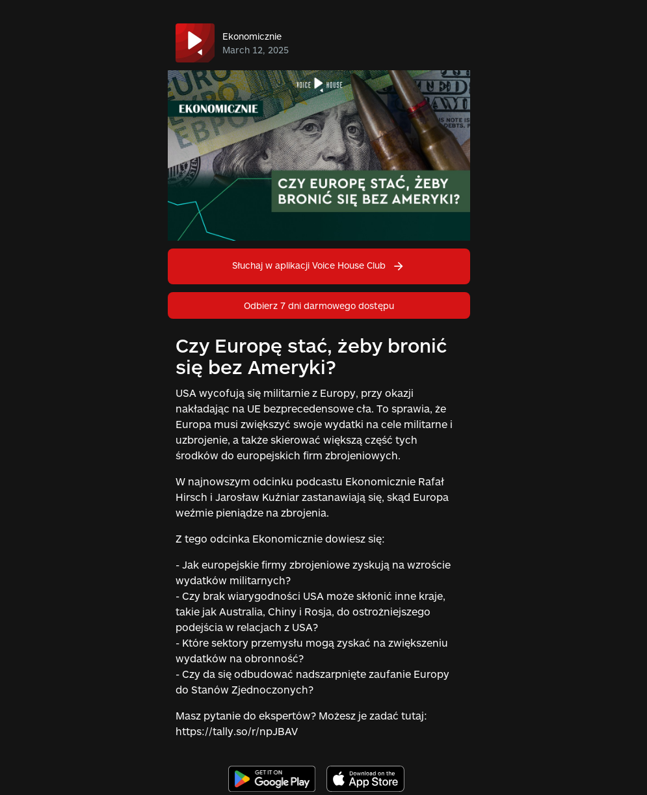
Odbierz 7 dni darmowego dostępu (319, 305)
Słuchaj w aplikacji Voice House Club (318, 265)
